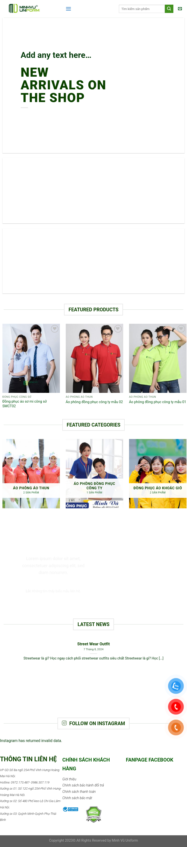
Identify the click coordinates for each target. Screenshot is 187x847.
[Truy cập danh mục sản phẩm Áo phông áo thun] (31, 473)
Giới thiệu (69, 779)
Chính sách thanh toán (79, 792)
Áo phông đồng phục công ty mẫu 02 (94, 402)
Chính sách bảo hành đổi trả (83, 785)
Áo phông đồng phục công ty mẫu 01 (157, 402)
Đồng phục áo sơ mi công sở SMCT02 (24, 403)
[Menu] (68, 9)
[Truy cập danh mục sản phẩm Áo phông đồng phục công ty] (94, 473)
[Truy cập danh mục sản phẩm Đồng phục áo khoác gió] (158, 473)
